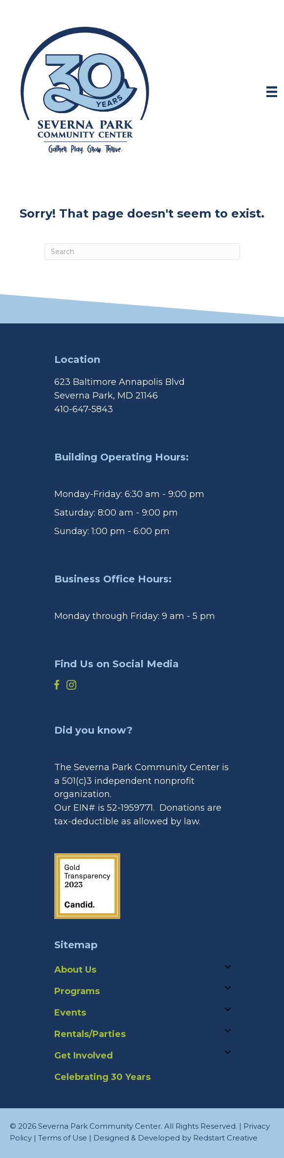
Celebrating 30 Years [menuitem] (102, 1077)
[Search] (142, 251)
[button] (227, 966)
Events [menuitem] (70, 1012)
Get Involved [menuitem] (83, 1055)
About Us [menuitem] (75, 969)
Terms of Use (62, 1137)
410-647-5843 (83, 409)
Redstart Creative (225, 1137)
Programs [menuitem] (77, 991)
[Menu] (272, 92)
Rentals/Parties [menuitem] (90, 1034)
